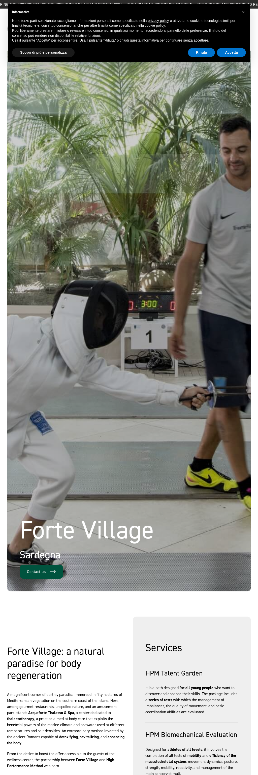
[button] (243, 12)
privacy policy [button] (158, 21)
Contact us (41, 571)
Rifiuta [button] (201, 52)
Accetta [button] (231, 52)
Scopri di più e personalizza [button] (43, 52)
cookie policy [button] (155, 25)
